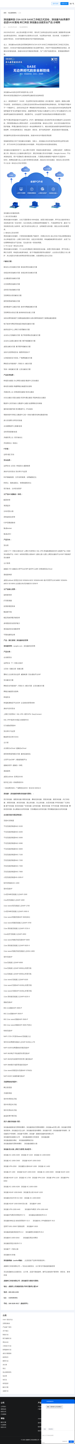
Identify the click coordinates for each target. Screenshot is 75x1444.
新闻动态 (3, 1409)
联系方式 (64, 3)
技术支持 (55, 3)
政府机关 (5, 1357)
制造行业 (5, 1334)
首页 (5, 13)
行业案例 (3, 1414)
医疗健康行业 (7, 1338)
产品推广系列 (7, 1327)
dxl (4, 27)
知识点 (5, 1379)
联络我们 (51, 1429)
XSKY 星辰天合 (8, 1319)
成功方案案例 (7, 1353)
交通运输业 (6, 1323)
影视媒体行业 (7, 1349)
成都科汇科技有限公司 (32, 1440)
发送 (71, 1441)
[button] (70, 4)
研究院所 (5, 1383)
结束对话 (64, 1441)
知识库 (5, 1376)
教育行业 (5, 1361)
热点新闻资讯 (12, 13)
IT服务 (40, 1409)
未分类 (5, 1364)
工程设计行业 (7, 1346)
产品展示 (40, 1406)
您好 (45, 1429)
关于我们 (5, 1331)
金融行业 (5, 1391)
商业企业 (5, 1342)
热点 (4, 1368)
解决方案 (5, 1387)
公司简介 (3, 1406)
